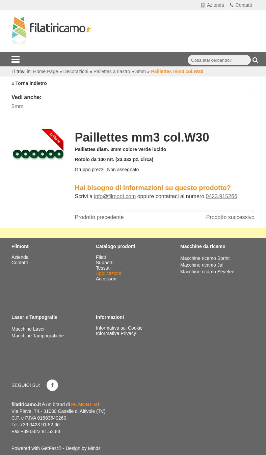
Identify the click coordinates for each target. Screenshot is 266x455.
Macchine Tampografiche (37, 335)
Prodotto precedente (99, 217)
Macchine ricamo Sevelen (207, 271)
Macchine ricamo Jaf (201, 265)
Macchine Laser (28, 329)
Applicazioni (109, 273)
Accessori (107, 278)
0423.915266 (221, 196)
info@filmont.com (115, 196)
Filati (101, 257)
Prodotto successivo (230, 217)
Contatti (241, 5)
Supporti (105, 262)
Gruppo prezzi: (90, 169)
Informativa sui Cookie (119, 328)
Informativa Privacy (116, 333)
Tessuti (104, 268)
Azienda (212, 5)
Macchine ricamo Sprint (205, 258)
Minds (94, 448)
